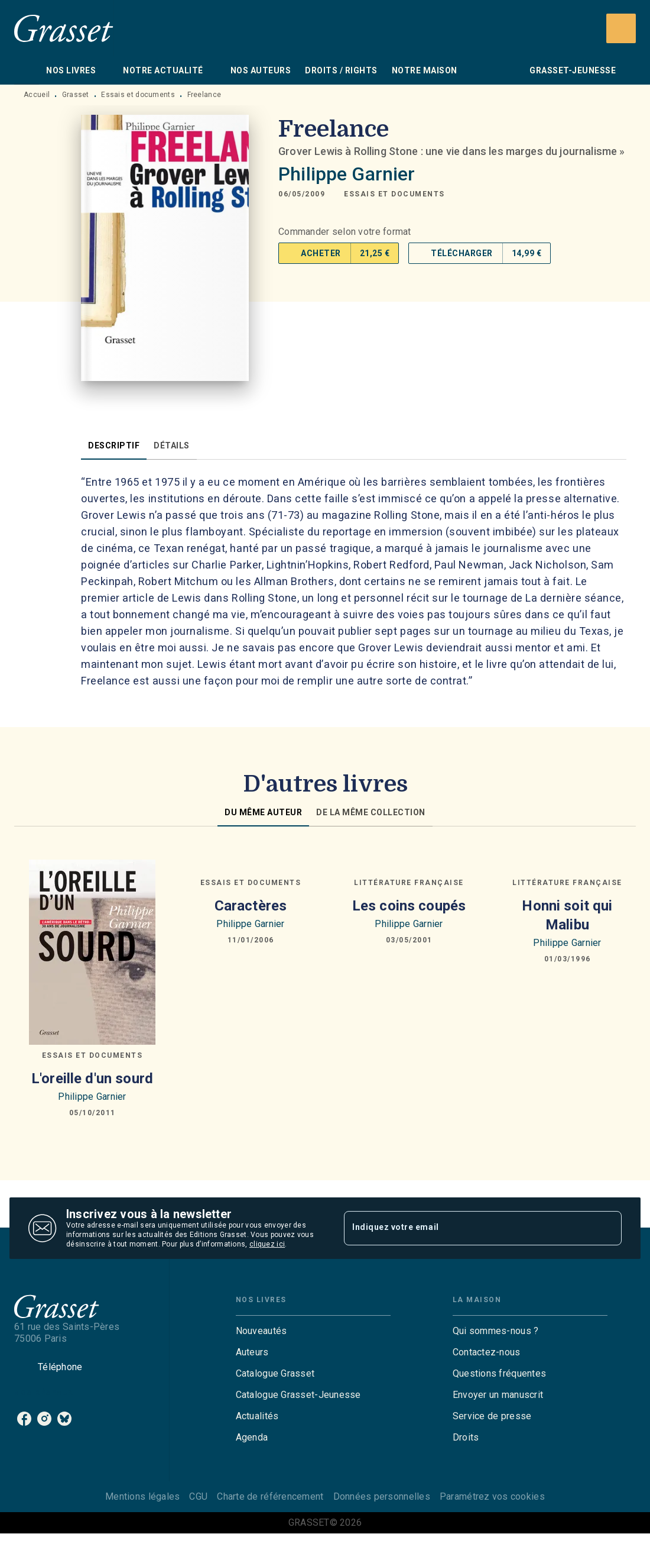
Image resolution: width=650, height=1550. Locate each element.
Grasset (75, 95)
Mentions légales (142, 1496)
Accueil (37, 95)
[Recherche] (621, 28)
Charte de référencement (270, 1496)
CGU (198, 1496)
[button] (394, 194)
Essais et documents (138, 95)
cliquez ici (267, 1244)
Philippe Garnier (346, 174)
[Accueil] (63, 28)
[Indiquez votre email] (468, 1228)
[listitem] (24, 1419)
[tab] (26, 70)
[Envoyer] (607, 1228)
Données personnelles (381, 1496)
